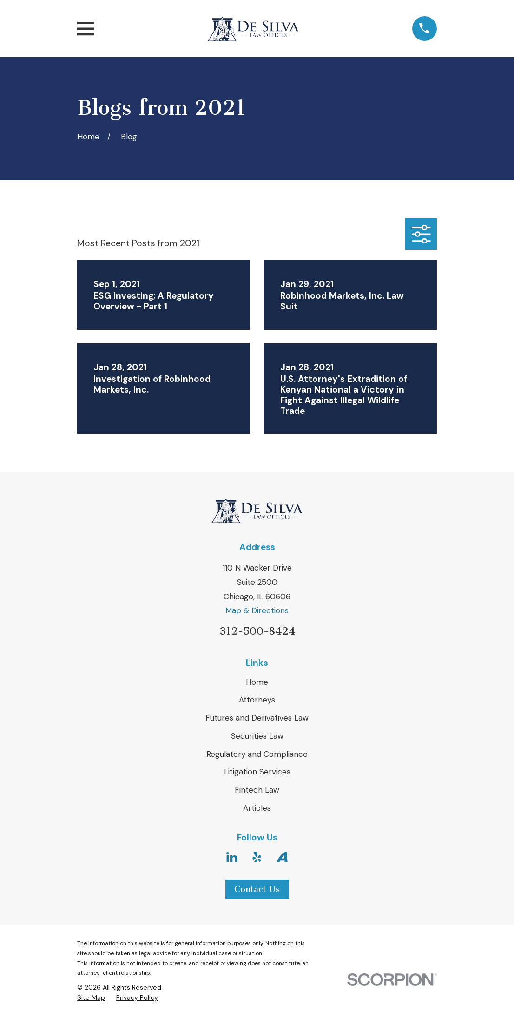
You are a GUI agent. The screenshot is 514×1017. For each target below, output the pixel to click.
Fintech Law (257, 790)
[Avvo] (282, 857)
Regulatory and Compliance (257, 754)
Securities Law (257, 736)
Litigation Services (257, 772)
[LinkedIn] (231, 857)
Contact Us (257, 889)
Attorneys (257, 700)
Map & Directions (257, 610)
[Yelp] (257, 857)
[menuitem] (91, 998)
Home (257, 682)
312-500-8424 (257, 631)
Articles (257, 808)
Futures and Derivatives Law (257, 718)
